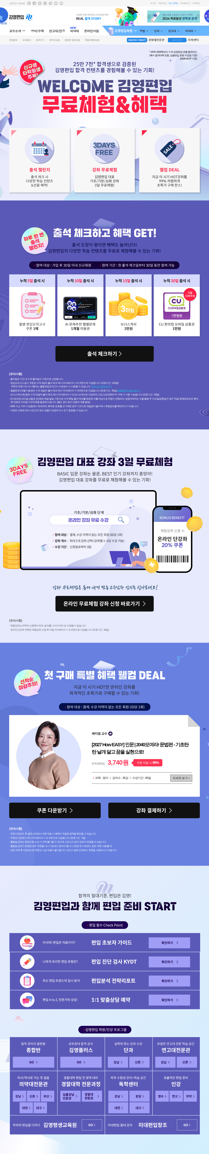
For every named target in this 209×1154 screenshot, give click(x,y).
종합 (144, 31)
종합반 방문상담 (72, 40)
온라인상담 (54, 40)
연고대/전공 (57, 31)
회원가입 (162, 3)
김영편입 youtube (56, 3)
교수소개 (17, 31)
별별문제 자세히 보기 (128, 390)
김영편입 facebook (45, 3)
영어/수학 (37, 31)
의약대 (190, 31)
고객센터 (196, 3)
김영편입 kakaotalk (61, 3)
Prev (149, 16)
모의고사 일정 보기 (100, 386)
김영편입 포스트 (34, 3)
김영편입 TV (39, 3)
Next (198, 16)
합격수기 (40, 40)
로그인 (153, 3)
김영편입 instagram (50, 3)
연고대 (173, 31)
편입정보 (13, 40)
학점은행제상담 (92, 40)
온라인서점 (91, 31)
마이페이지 (185, 3)
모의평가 (27, 40)
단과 (158, 31)
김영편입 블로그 (29, 3)
